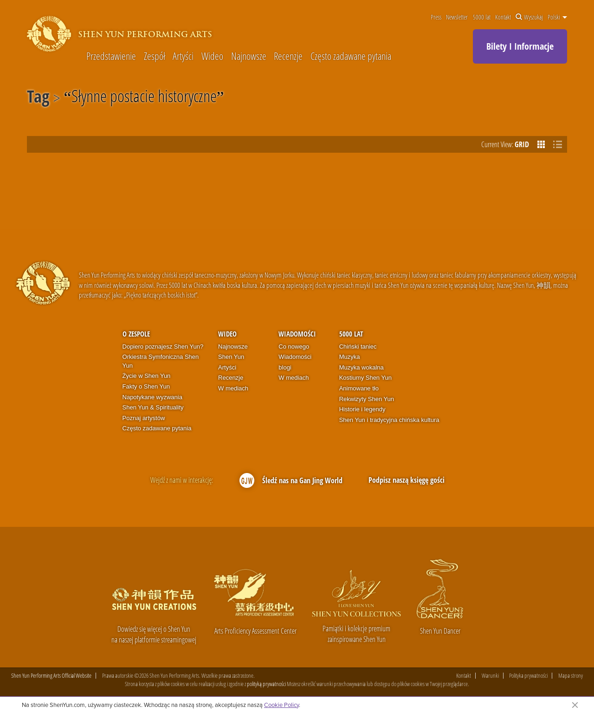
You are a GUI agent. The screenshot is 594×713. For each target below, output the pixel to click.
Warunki (490, 676)
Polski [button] (557, 17)
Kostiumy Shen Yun (365, 377)
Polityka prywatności (528, 676)
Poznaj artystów (144, 418)
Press (436, 17)
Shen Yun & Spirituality (153, 407)
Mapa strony (570, 676)
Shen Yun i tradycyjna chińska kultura (389, 419)
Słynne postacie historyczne (144, 97)
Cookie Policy (281, 704)
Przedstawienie (111, 55)
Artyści (183, 55)
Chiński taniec (358, 346)
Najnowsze (248, 55)
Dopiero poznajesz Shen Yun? (163, 346)
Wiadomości (297, 333)
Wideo (212, 55)
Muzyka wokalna (361, 367)
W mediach (233, 388)
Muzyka (349, 356)
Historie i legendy (362, 409)
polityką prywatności (266, 684)
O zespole (136, 333)
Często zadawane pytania (350, 55)
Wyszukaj (529, 17)
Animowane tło (359, 388)
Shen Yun (231, 356)
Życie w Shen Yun (147, 375)
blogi (284, 367)
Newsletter (457, 17)
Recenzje (288, 55)
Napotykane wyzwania (152, 397)
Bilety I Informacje (520, 46)
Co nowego (293, 346)
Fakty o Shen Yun (146, 386)
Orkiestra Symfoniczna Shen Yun (161, 361)
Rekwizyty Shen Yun (366, 398)
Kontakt (503, 17)
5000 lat (482, 17)
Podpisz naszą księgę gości (406, 480)
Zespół (154, 55)
